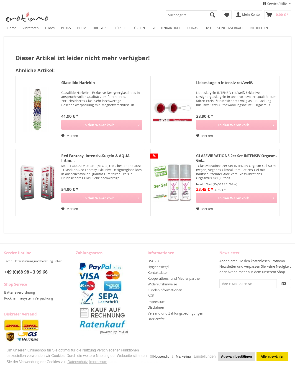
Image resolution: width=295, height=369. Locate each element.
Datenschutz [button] (77, 362)
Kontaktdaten (158, 272)
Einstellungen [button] (205, 356)
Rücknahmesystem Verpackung (28, 298)
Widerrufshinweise (162, 284)
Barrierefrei (157, 319)
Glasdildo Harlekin (78, 82)
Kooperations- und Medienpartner (174, 278)
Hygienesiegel (158, 266)
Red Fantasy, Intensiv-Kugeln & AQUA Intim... (95, 158)
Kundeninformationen (165, 290)
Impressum (156, 301)
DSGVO (153, 261)
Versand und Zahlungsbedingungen (175, 313)
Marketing (181, 356)
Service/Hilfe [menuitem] (275, 3)
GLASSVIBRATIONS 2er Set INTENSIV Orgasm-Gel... (236, 158)
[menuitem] (192, 14)
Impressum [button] (98, 362)
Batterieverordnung (19, 292)
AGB (151, 295)
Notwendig (159, 356)
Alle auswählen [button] (272, 356)
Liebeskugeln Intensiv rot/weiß (224, 82)
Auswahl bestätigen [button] (236, 356)
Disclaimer (156, 307)
